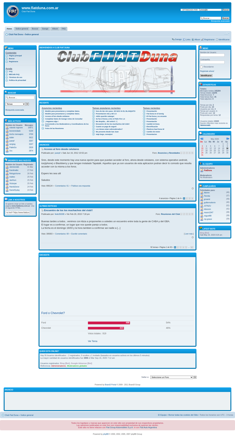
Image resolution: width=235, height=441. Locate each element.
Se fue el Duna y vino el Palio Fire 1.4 (110, 119)
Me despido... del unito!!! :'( (106, 121)
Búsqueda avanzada (220, 21)
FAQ (10, 71)
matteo (12, 177)
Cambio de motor (153, 132)
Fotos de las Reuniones (54, 128)
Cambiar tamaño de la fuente (226, 33)
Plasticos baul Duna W (155, 129)
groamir (207, 199)
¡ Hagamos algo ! (52, 121)
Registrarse (209, 39)
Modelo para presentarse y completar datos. (62, 111)
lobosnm (207, 209)
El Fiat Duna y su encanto (157, 116)
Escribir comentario (79, 234)
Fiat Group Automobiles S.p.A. (119, 427)
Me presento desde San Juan (107, 132)
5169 (31, 131)
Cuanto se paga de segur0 (106, 127)
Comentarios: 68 (62, 234)
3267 (31, 141)
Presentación (152, 111)
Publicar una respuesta (80, 186)
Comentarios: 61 (62, 186)
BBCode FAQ (14, 74)
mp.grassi (208, 219)
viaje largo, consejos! (104, 134)
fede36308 (59, 214)
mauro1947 (208, 212)
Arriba (193, 188)
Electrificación (152, 127)
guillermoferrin (210, 203)
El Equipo (162, 415)
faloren (207, 193)
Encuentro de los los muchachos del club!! (113, 124)
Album (197, 39)
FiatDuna (208, 170)
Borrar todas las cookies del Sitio (183, 415)
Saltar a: (145, 377)
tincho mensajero (16, 134)
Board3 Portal (110, 385)
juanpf (11, 141)
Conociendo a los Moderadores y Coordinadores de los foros (67, 125)
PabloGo (13, 147)
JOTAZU (207, 206)
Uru (10, 151)
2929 (31, 147)
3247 (31, 144)
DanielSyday (14, 190)
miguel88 (208, 216)
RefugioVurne (15, 174)
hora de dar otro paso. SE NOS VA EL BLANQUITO (115, 111)
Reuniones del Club (170, 214)
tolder (11, 138)
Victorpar (13, 183)
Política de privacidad (17, 80)
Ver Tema (92, 341)
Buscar (12, 59)
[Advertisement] (117, 284)
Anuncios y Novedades (169, 153)
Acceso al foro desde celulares (57, 116)
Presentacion (152, 134)
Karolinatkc (13, 170)
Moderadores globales (77, 366)
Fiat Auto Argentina (148, 427)
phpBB (106, 434)
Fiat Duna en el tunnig (155, 114)
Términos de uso (15, 77)
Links (188, 39)
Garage (178, 39)
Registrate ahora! (207, 71)
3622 (31, 138)
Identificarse (224, 39)
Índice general (32, 34)
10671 (30, 128)
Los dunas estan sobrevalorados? (109, 129)
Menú (203, 48)
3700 (31, 134)
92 (192, 247)
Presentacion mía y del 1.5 (106, 114)
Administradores (58, 366)
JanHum (12, 180)
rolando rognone (16, 128)
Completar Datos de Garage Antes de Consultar (63, 119)
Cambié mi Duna (153, 124)
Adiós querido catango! (105, 116)
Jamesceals (14, 167)
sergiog (12, 144)
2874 (31, 151)
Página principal (15, 56)
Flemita (207, 196)
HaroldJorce (14, 187)
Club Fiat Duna (16, 34)
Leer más (189, 234)
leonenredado (15, 131)
